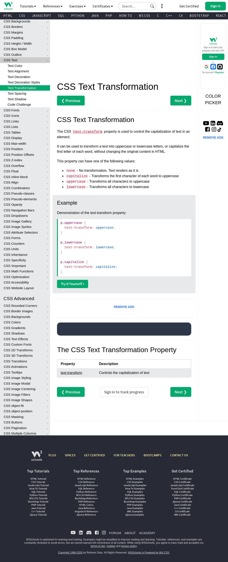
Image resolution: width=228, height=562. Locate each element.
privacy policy (129, 546)
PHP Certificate (182, 498)
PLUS (52, 455)
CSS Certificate (182, 482)
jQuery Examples (135, 514)
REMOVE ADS (124, 307)
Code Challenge (19, 104)
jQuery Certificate (182, 501)
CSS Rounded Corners (20, 305)
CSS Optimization (16, 277)
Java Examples (135, 508)
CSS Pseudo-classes (19, 193)
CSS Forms (12, 238)
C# (181, 16)
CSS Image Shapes (18, 400)
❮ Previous (70, 100)
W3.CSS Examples (135, 498)
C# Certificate (182, 511)
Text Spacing (17, 93)
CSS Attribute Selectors (21, 232)
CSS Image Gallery (18, 221)
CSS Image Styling (17, 378)
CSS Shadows (14, 333)
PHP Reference (86, 501)
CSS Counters (14, 243)
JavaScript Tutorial (38, 485)
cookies (110, 546)
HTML (7, 16)
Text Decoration (19, 77)
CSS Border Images (18, 311)
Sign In (213, 56)
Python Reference (86, 491)
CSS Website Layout (19, 288)
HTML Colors (86, 504)
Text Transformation (22, 88)
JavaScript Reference (86, 485)
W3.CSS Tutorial (38, 498)
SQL (61, 16)
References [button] (52, 6)
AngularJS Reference (86, 511)
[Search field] (137, 6)
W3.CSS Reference (86, 495)
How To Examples (135, 488)
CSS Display (13, 138)
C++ (169, 16)
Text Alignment (18, 71)
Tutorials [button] (28, 6)
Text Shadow (17, 99)
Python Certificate (182, 495)
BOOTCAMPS (152, 455)
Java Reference (86, 508)
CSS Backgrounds (17, 21)
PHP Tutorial (38, 504)
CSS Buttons (13, 422)
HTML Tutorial (38, 478)
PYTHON (77, 16)
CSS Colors (12, 322)
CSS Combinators (17, 188)
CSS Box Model (15, 49)
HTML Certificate (182, 478)
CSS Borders (13, 27)
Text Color (15, 66)
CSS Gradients (14, 328)
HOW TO (125, 16)
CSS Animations (15, 366)
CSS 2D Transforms (18, 350)
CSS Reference (86, 482)
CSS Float (11, 171)
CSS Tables (12, 132)
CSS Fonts (12, 110)
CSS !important (15, 266)
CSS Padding (13, 38)
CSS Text (10, 60)
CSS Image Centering (19, 389)
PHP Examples (135, 504)
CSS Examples (135, 482)
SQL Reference (86, 488)
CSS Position (13, 149)
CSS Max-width (15, 143)
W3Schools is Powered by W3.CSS (148, 552)
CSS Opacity (13, 204)
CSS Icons (11, 115)
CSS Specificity (15, 260)
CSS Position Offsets (19, 154)
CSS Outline (13, 54)
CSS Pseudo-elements (20, 199)
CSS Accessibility (16, 282)
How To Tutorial (38, 488)
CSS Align (11, 182)
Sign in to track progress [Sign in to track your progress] (124, 391)
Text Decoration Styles (24, 82)
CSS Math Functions (19, 271)
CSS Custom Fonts (18, 344)
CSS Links (11, 121)
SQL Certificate (182, 491)
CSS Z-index (13, 160)
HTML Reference (86, 478)
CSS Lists (11, 127)
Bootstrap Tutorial (38, 501)
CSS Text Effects (16, 339)
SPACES (70, 455)
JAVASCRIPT (41, 16)
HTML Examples (135, 478)
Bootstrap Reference (86, 498)
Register (219, 72)
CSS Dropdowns (16, 215)
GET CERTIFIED (94, 455)
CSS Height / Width (18, 43)
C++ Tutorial (38, 511)
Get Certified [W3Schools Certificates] (189, 6)
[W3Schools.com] (36, 458)
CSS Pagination (15, 428)
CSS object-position (18, 411)
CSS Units (11, 249)
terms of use (98, 546)
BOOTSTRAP (199, 16)
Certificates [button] (103, 6)
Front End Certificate (182, 488)
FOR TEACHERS (124, 455)
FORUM (115, 533)
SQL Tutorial (38, 491)
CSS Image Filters (17, 394)
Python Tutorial (38, 495)
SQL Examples (135, 491)
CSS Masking (13, 417)
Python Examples (134, 495)
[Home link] (8, 6)
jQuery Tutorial (38, 514)
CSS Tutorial (38, 482)
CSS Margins (13, 32)
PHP (109, 16)
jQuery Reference (86, 514)
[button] (152, 6)
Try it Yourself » (72, 283)
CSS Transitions (15, 361)
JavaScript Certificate (182, 485)
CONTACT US (179, 455)
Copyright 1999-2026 (70, 552)
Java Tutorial (38, 508)
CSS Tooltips (13, 372)
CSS (22, 16)
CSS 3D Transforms (18, 355)
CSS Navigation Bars (19, 210)
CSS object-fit (14, 405)
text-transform (87, 132)
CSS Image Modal (17, 383)
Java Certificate (182, 504)
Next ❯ (181, 100)
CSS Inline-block (16, 177)
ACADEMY (147, 533)
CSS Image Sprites (18, 227)
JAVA (95, 16)
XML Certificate (182, 514)
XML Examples (135, 511)
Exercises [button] (77, 6)
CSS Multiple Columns (20, 433)
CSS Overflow (14, 166)
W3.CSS (144, 16)
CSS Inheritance (15, 254)
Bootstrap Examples (135, 501)
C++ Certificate (182, 508)
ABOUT (130, 533)
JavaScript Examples (134, 485)
